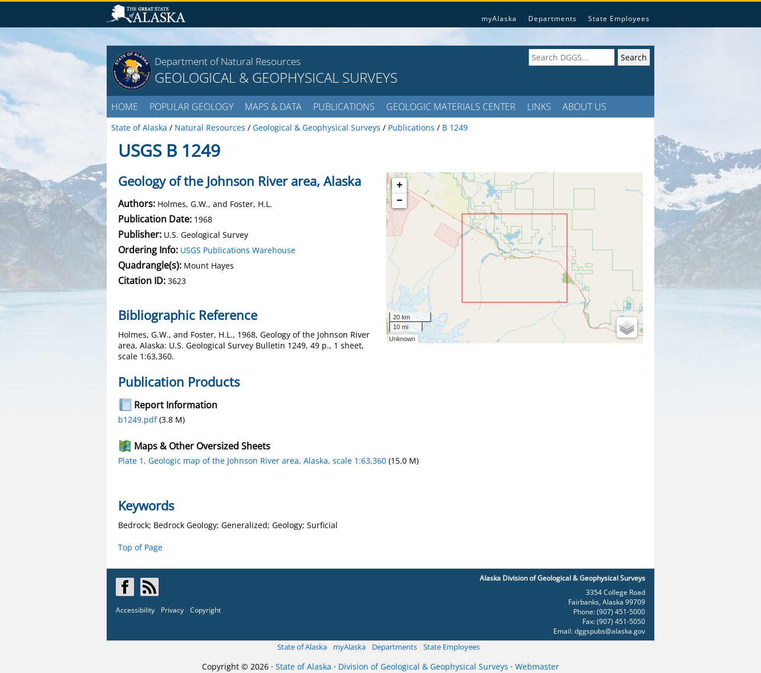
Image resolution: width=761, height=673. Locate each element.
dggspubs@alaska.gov (609, 631)
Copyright (205, 610)
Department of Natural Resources (228, 61)
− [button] (399, 201)
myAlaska (499, 18)
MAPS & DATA (273, 106)
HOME (124, 106)
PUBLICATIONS (344, 106)
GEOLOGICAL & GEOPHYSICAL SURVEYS (276, 77)
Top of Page (140, 547)
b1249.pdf (137, 419)
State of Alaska (302, 647)
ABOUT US (584, 106)
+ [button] (399, 185)
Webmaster (537, 666)
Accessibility (135, 610)
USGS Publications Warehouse (238, 250)
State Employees (619, 18)
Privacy (172, 610)
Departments (552, 18)
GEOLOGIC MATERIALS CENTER (451, 106)
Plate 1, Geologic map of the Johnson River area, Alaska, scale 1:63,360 (252, 460)
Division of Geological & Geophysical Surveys (423, 666)
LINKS (539, 106)
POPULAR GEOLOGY (191, 106)
